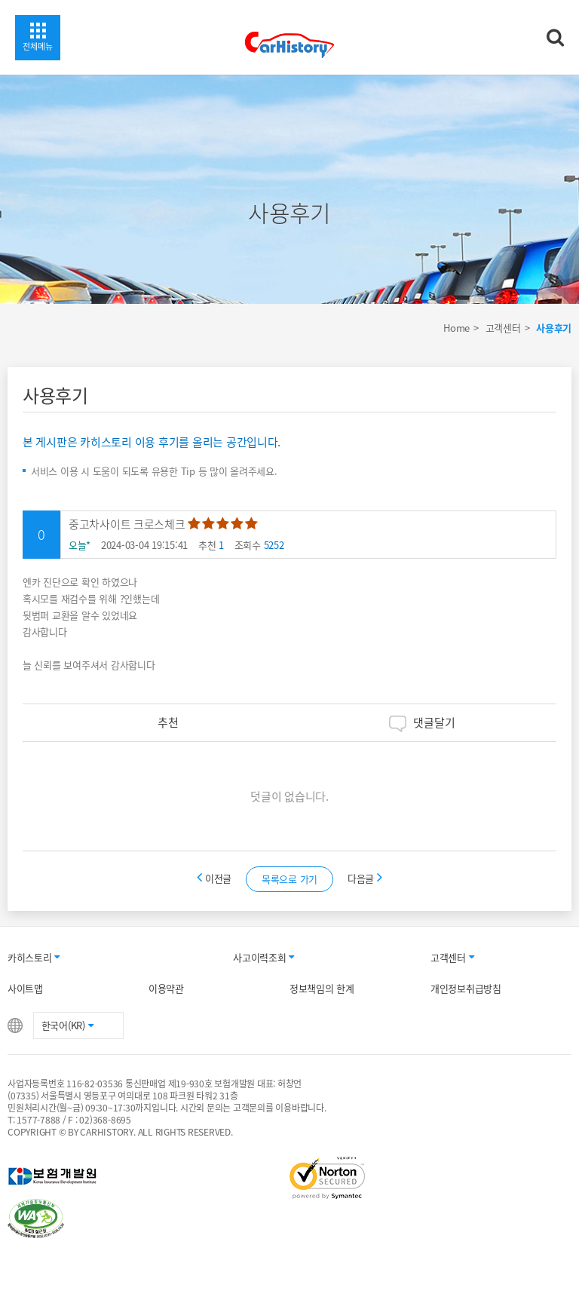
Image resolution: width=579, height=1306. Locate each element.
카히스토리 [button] (34, 957)
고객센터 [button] (452, 957)
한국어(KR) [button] (67, 1025)
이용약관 (166, 988)
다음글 (365, 878)
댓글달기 (422, 723)
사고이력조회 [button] (263, 957)
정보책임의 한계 (322, 988)
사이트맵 (25, 988)
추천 (157, 722)
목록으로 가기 (289, 879)
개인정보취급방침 (465, 988)
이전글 (215, 878)
